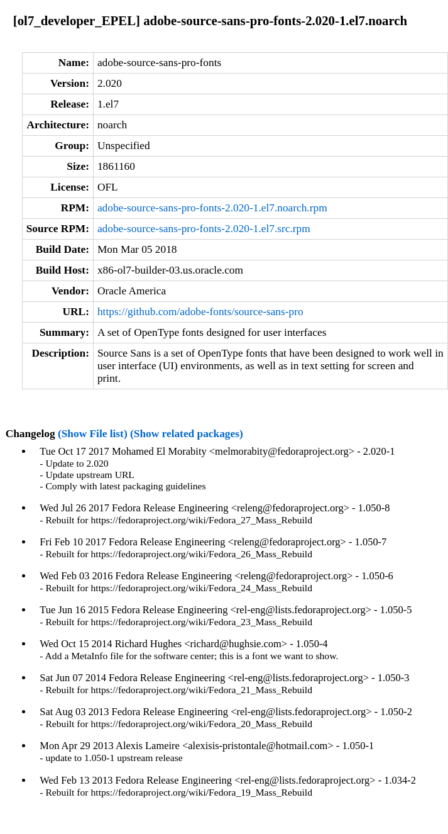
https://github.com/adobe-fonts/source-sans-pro (200, 312)
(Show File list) (93, 434)
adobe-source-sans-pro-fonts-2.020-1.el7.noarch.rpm (212, 208)
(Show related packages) (186, 434)
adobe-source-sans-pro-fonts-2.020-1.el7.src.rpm (203, 229)
